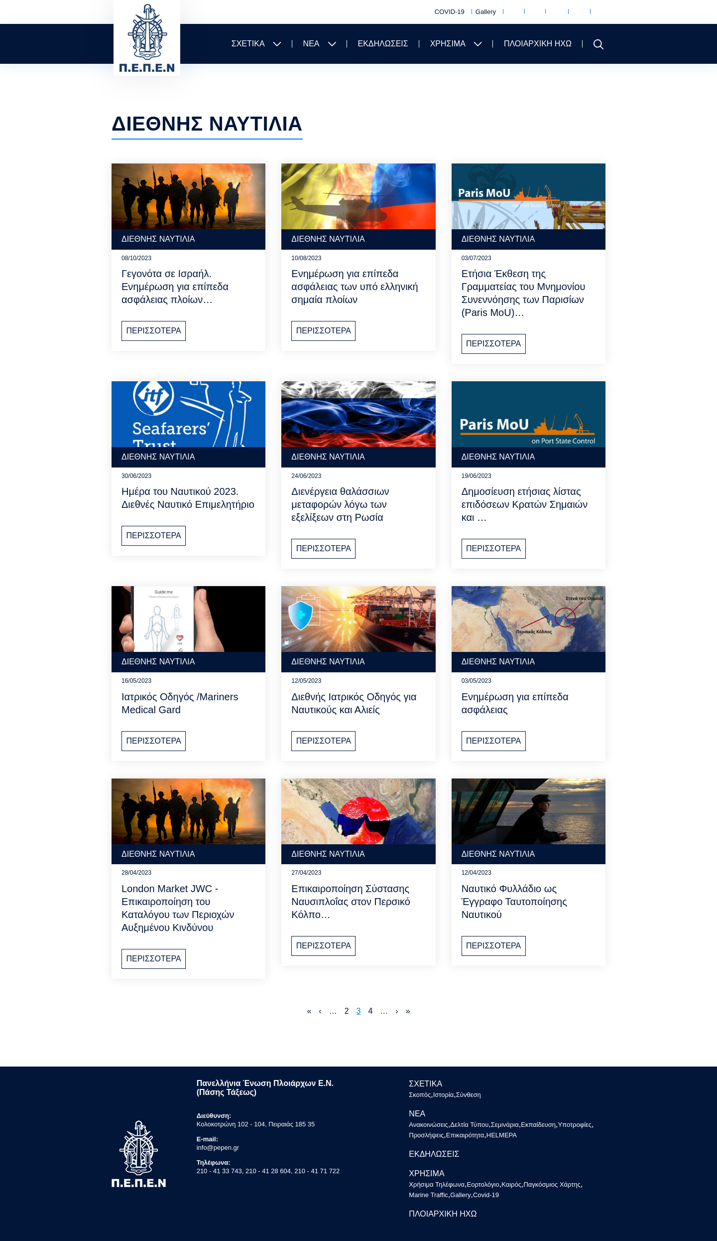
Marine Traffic (599, 12)
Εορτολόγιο (533, 12)
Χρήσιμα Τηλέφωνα (512, 12)
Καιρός (555, 12)
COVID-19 (450, 11)
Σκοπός (420, 1094)
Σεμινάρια (505, 1124)
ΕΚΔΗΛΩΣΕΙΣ (383, 43)
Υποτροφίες (575, 1124)
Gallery (486, 11)
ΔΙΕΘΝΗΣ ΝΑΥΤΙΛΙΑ (158, 239)
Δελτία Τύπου (469, 1124)
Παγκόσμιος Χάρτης (577, 12)
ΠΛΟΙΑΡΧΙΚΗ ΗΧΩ (538, 43)
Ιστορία (443, 1094)
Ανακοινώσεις (428, 1124)
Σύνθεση (468, 1094)
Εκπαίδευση (538, 1124)
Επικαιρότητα (465, 1135)
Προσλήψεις (426, 1135)
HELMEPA (501, 1135)
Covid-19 (486, 1195)
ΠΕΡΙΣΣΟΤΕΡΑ (153, 330)
